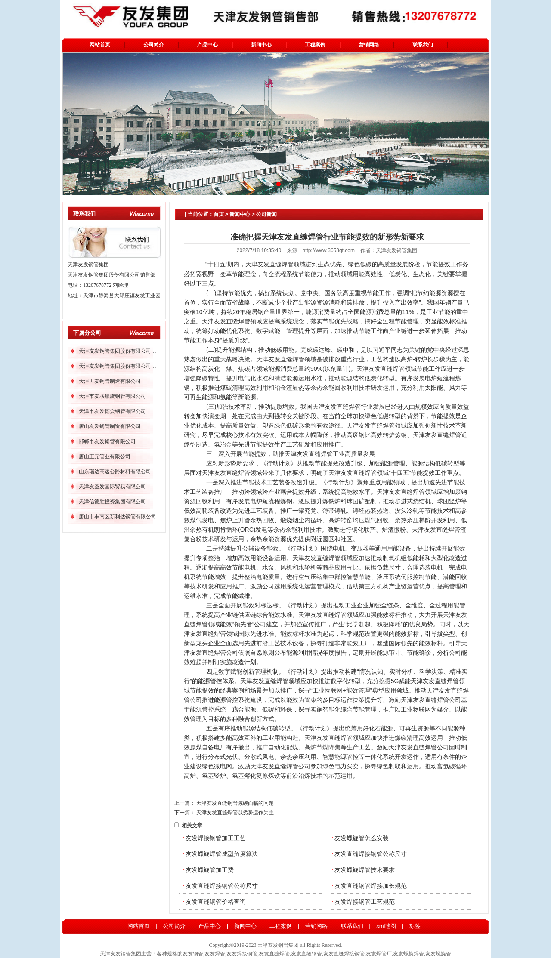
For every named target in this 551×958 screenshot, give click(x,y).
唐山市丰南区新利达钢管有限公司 (117, 517)
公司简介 (153, 45)
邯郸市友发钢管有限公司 (107, 441)
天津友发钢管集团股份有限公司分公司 (123, 351)
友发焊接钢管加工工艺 (216, 838)
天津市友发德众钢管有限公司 (112, 411)
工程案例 (315, 45)
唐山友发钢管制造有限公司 (110, 426)
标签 (415, 926)
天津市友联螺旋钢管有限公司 (112, 396)
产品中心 (207, 45)
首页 (219, 214)
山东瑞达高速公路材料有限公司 (115, 471)
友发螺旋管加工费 (210, 869)
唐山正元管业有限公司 (104, 456)
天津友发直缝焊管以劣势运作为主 (235, 813)
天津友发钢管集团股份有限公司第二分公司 (128, 366)
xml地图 (386, 926)
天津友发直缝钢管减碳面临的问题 (235, 803)
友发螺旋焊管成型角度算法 (222, 853)
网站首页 (100, 45)
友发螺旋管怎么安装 (361, 838)
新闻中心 (261, 45)
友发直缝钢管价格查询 (216, 901)
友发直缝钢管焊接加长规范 (370, 885)
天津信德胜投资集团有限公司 (112, 502)
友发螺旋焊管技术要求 (364, 869)
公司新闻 (266, 214)
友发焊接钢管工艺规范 (364, 901)
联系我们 (422, 45)
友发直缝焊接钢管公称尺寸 (370, 853)
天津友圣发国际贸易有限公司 (112, 487)
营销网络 (369, 45)
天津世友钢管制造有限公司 (110, 381)
